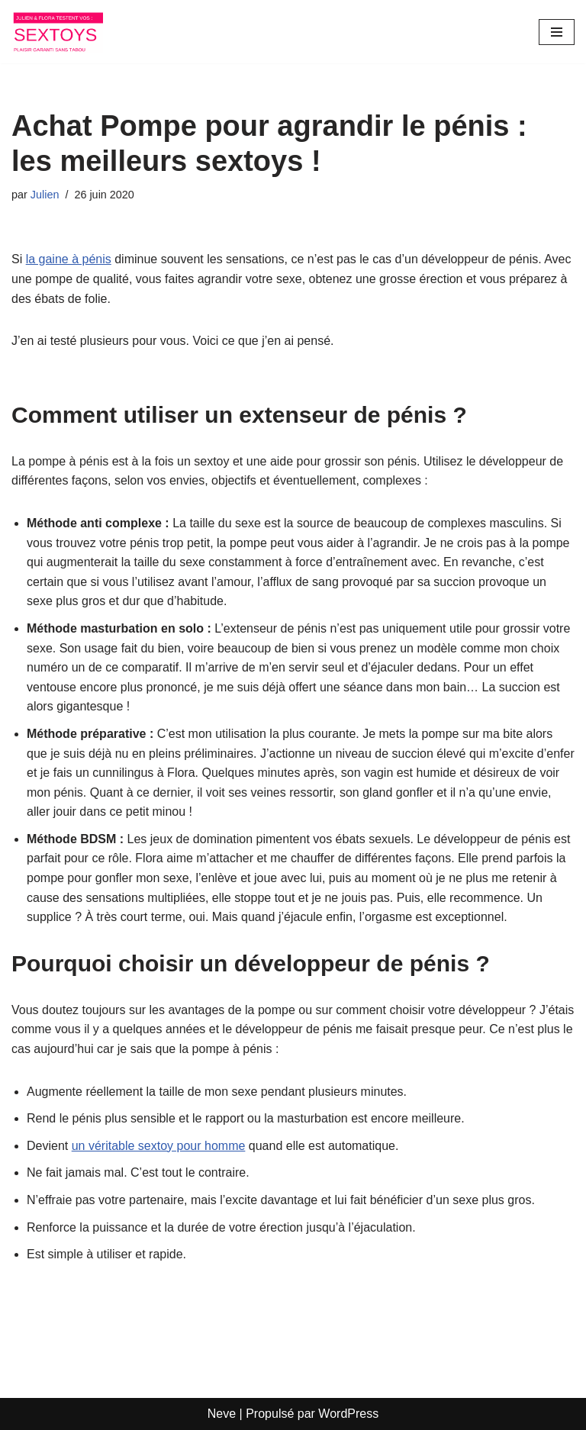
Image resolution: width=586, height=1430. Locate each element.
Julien (45, 194)
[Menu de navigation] (557, 32)
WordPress (348, 1413)
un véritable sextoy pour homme (159, 1145)
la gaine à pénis (68, 259)
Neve (222, 1413)
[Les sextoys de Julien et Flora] (57, 32)
